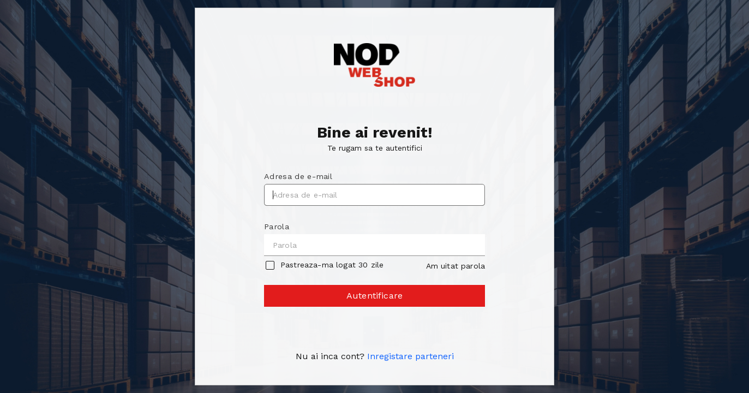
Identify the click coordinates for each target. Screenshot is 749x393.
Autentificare (375, 298)
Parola (276, 226)
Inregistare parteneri (410, 356)
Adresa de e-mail (298, 176)
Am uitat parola (455, 265)
